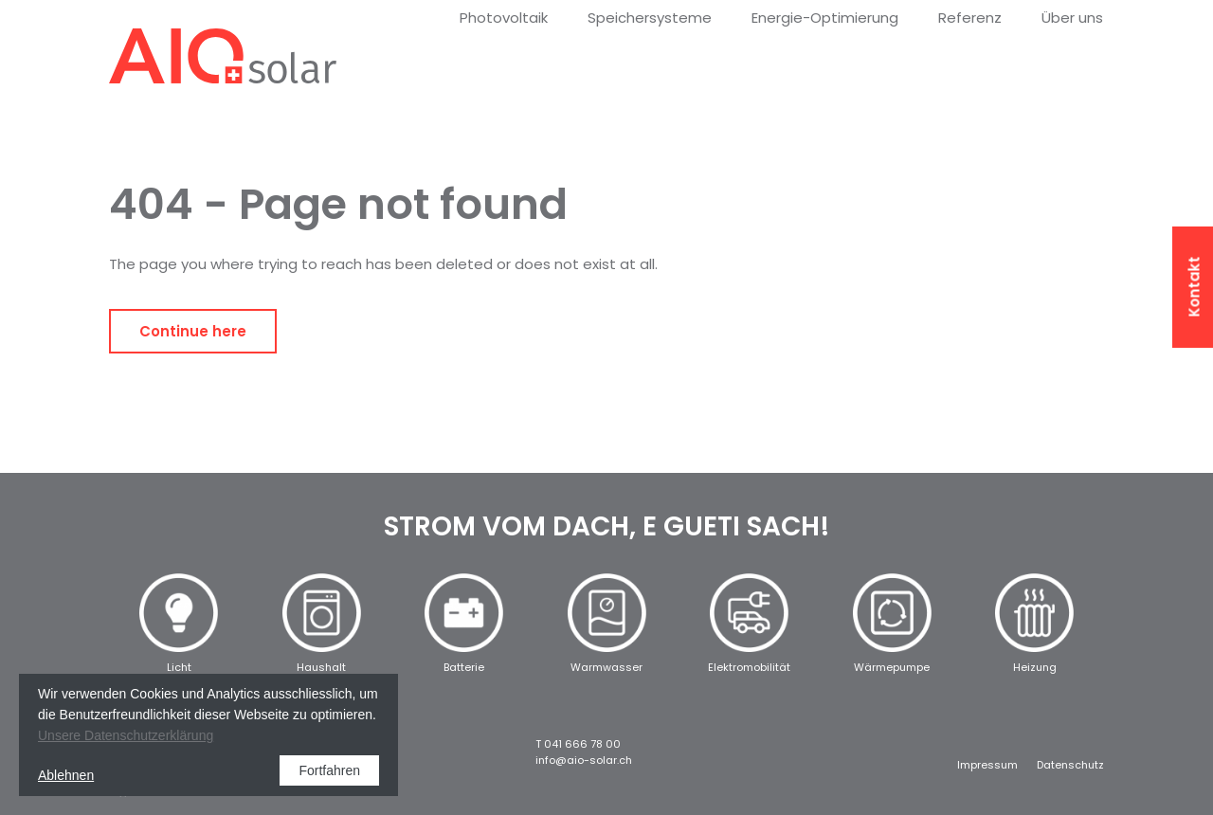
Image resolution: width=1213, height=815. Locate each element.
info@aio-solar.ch (583, 760)
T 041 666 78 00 (578, 744)
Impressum (987, 764)
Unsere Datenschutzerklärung (125, 735)
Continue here (192, 331)
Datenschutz (1070, 764)
